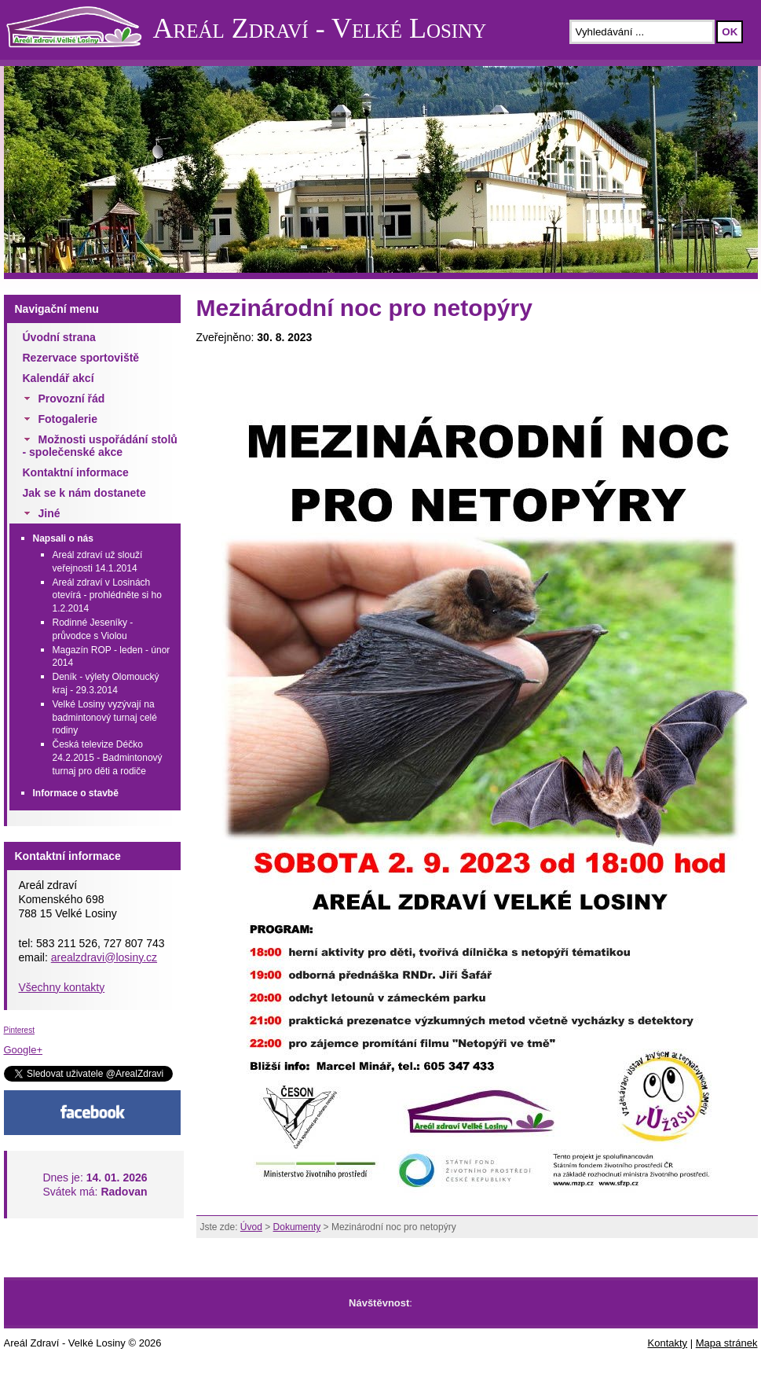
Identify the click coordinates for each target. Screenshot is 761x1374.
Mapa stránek (727, 1343)
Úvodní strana (59, 337)
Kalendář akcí (58, 378)
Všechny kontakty (62, 987)
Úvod (251, 1227)
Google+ (23, 1050)
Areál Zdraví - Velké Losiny (320, 28)
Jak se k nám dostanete (84, 493)
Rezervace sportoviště (81, 357)
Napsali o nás (63, 538)
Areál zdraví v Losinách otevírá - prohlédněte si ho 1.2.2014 (107, 596)
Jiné (49, 513)
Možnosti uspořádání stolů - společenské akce (100, 445)
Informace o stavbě (76, 793)
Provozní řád (71, 398)
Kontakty (668, 1343)
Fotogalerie (67, 419)
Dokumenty (297, 1227)
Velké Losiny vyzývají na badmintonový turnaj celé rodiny (105, 718)
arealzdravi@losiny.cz (104, 957)
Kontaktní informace (76, 472)
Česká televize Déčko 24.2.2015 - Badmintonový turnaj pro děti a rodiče (108, 758)
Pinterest (19, 1030)
